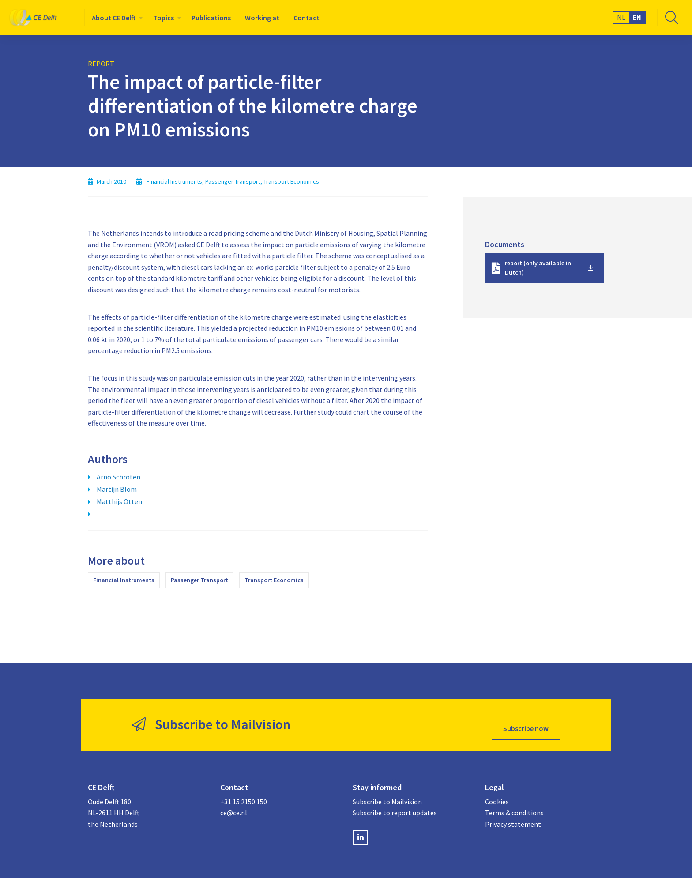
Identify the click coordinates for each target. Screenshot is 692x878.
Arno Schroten (118, 476)
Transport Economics (274, 580)
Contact (306, 17)
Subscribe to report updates (395, 806)
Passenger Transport (199, 580)
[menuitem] (115, 17)
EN (636, 17)
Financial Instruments (123, 580)
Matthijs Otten (119, 501)
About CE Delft (113, 17)
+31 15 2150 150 (243, 794)
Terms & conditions (514, 806)
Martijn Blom (117, 489)
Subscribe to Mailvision (387, 794)
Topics (163, 17)
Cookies (497, 794)
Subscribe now (526, 721)
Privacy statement (513, 817)
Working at (262, 17)
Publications (211, 17)
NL (621, 17)
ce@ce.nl (233, 806)
